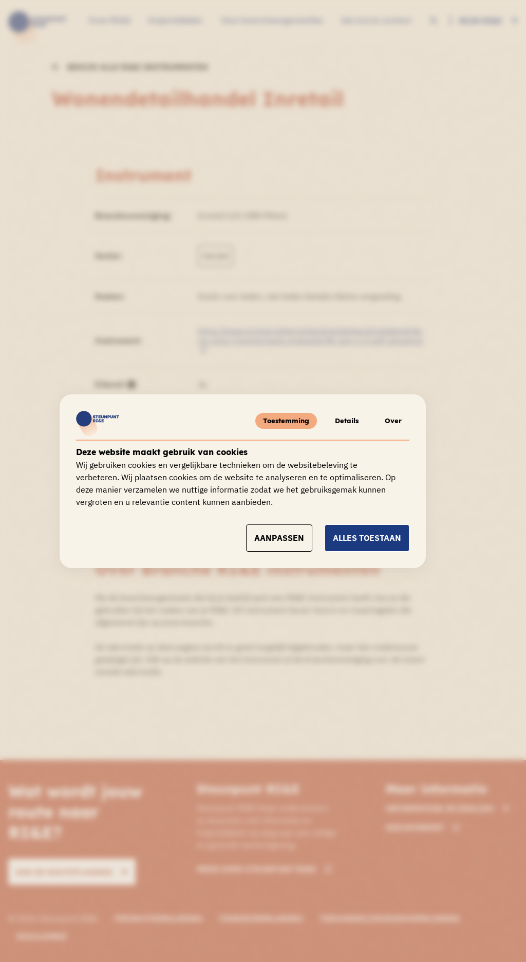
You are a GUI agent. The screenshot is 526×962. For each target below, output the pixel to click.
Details (346, 420)
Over (392, 420)
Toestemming (284, 420)
